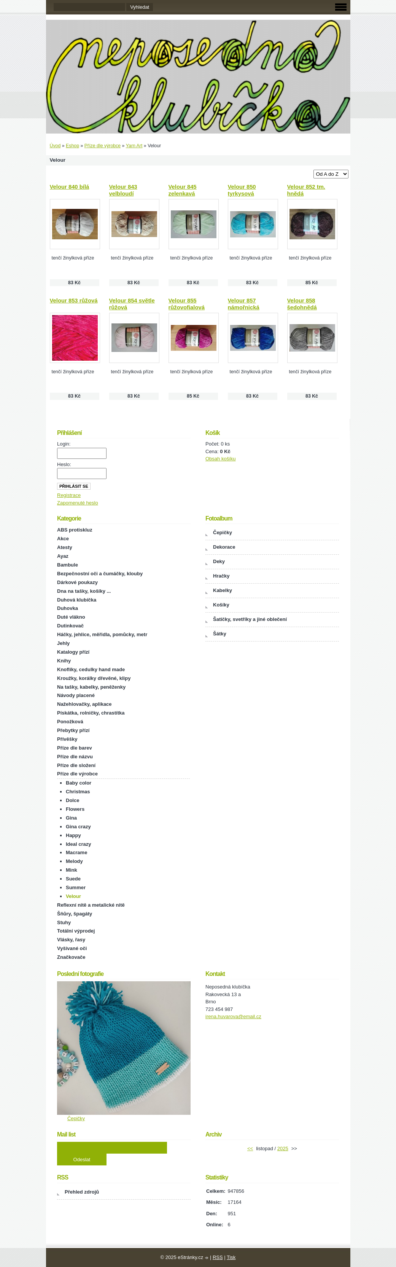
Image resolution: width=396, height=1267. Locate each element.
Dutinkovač (70, 626)
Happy (73, 835)
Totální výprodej (76, 931)
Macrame (76, 852)
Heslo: (64, 464)
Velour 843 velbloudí (123, 190)
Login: (63, 444)
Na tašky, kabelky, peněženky (91, 687)
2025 (282, 1148)
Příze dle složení (76, 765)
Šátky (219, 634)
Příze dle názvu (75, 756)
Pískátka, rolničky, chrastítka (91, 713)
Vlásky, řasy (71, 939)
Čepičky (222, 532)
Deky (219, 561)
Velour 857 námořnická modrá (243, 307)
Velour (73, 896)
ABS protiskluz (74, 530)
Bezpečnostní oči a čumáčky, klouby (100, 573)
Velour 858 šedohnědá (302, 304)
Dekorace (224, 547)
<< (250, 1148)
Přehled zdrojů (82, 1192)
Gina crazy (78, 826)
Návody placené (76, 695)
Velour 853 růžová (74, 301)
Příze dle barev (74, 748)
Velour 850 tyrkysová (242, 190)
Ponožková (70, 721)
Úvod (55, 145)
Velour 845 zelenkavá (183, 190)
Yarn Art (134, 145)
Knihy (64, 661)
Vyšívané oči (72, 948)
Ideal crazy (78, 844)
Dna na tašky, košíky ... (84, 591)
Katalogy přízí (73, 652)
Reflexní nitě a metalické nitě (91, 905)
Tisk (231, 1257)
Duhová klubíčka (76, 600)
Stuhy (64, 922)
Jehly (63, 643)
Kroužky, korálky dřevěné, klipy (93, 678)
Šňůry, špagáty (74, 914)
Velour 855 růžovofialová (187, 304)
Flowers (75, 809)
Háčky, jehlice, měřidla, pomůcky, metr (102, 634)
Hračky (221, 576)
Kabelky (222, 590)
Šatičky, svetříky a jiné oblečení (250, 619)
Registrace (69, 495)
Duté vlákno (71, 617)
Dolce (72, 800)
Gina (71, 818)
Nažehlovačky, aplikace (84, 704)
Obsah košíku (220, 459)
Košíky (221, 605)
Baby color (78, 783)
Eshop (72, 145)
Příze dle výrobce (102, 145)
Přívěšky (67, 739)
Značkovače (71, 957)
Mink (71, 870)
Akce (63, 538)
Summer (76, 887)
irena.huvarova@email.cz (233, 1016)
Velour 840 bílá (69, 187)
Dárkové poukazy (77, 582)
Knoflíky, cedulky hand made (91, 669)
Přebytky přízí (73, 730)
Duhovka (67, 608)
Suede (73, 879)
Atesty (64, 547)
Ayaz (62, 556)
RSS (218, 1257)
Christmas (78, 791)
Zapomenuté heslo (77, 503)
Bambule (67, 565)
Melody (74, 861)
